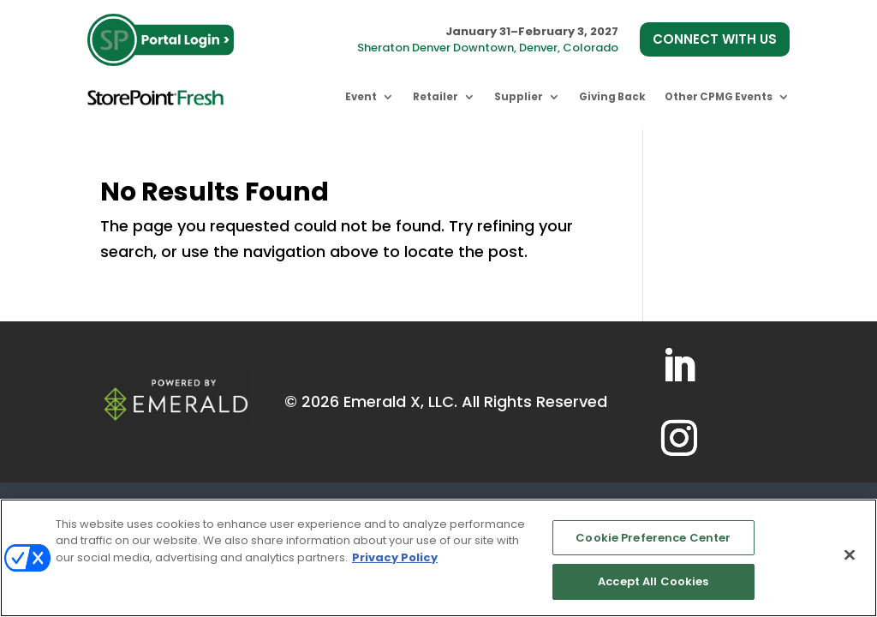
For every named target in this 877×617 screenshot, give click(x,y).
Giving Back (612, 97)
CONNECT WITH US (715, 39)
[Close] (849, 554)
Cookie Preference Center (653, 538)
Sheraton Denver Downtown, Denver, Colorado (487, 47)
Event (361, 97)
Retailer (435, 97)
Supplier (518, 97)
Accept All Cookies (653, 581)
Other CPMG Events (719, 97)
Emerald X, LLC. (400, 401)
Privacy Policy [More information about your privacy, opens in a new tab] (395, 557)
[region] (438, 558)
